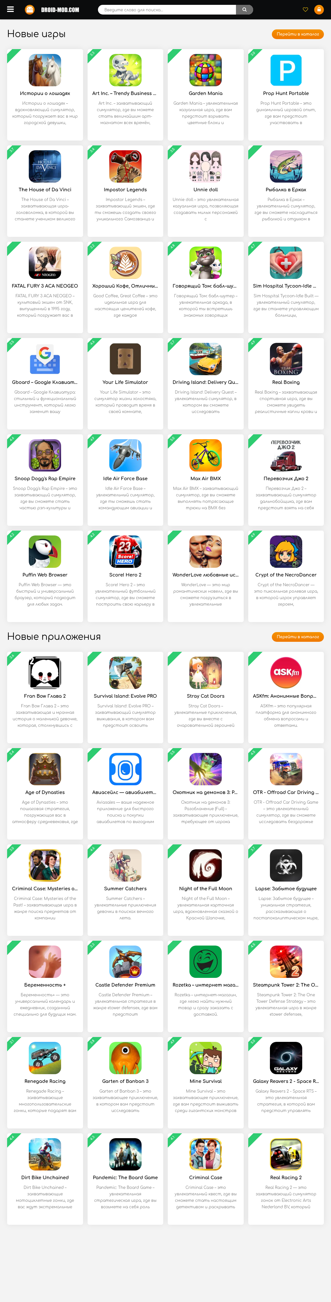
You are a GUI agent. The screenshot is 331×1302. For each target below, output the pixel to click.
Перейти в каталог (298, 34)
